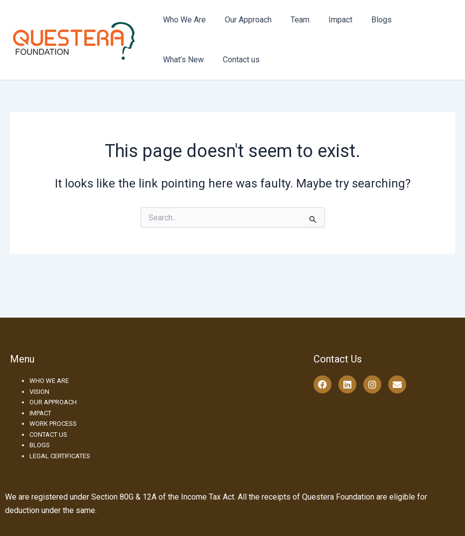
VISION (39, 391)
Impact (330, 19)
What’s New (414, 19)
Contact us (179, 59)
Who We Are (182, 19)
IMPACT (40, 413)
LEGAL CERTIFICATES (59, 456)
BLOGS (39, 445)
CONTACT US (48, 434)
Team (292, 19)
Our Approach (243, 19)
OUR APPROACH (53, 402)
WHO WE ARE (49, 380)
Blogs (368, 19)
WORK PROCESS (53, 423)
